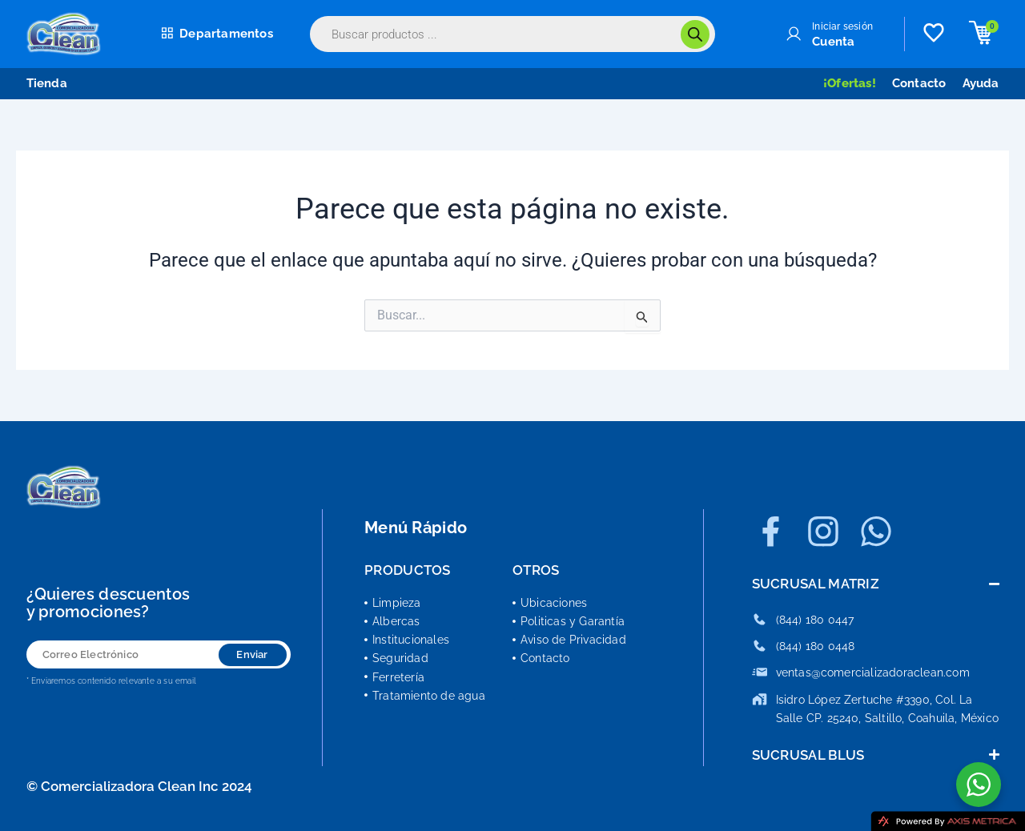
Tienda (46, 83)
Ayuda (981, 83)
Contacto (919, 83)
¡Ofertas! (849, 83)
